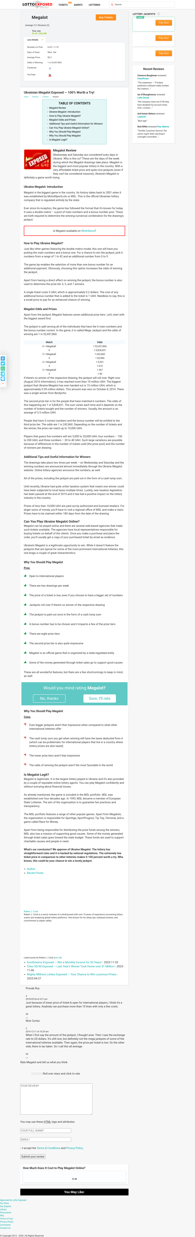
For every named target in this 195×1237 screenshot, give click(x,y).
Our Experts (5, 1206)
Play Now (164, 22)
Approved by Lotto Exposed (13, 1200)
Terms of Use (6, 1218)
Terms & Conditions (48, 1147)
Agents (78, 4)
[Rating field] (32, 1074)
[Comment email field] (45, 1139)
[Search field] (139, 4)
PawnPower (143, 78)
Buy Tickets (106, 17)
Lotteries (94, 4)
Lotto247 (141, 116)
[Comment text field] (56, 1099)
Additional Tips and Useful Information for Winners (76, 123)
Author (31, 869)
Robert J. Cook (31, 911)
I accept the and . (52, 1147)
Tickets (63, 4)
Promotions (5, 1212)
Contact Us (5, 1227)
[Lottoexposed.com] (37, 4)
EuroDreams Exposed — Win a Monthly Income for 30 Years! (64, 962)
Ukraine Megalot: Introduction (64, 111)
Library (3, 1209)
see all (58, 957)
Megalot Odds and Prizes (62, 119)
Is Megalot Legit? (58, 139)
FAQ (2, 1215)
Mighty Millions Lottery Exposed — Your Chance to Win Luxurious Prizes (71, 974)
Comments (5, 1224)
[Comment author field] (45, 1130)
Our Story (4, 1203)
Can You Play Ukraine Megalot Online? (69, 127)
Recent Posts (35, 873)
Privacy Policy (74, 1147)
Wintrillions (88, 230)
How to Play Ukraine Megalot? (65, 116)
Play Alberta (163, 126)
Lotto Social (143, 97)
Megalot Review (57, 108)
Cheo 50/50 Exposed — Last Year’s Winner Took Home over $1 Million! (71, 966)
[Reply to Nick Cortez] (27, 1057)
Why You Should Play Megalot (65, 131)
